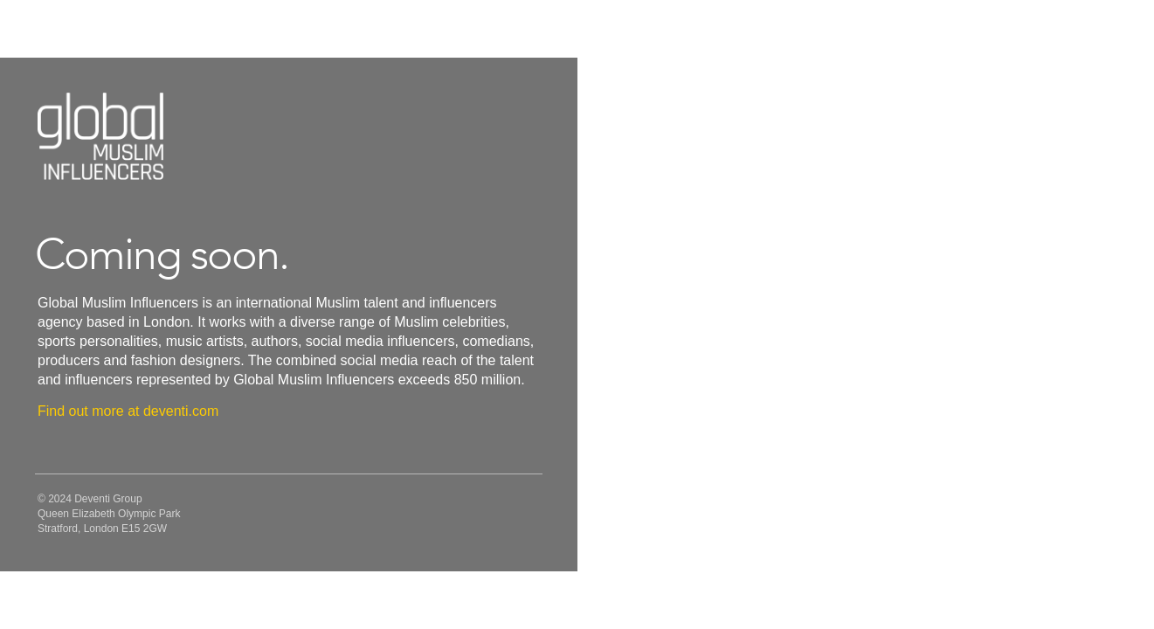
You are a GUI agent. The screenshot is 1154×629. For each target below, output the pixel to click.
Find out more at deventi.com (128, 411)
